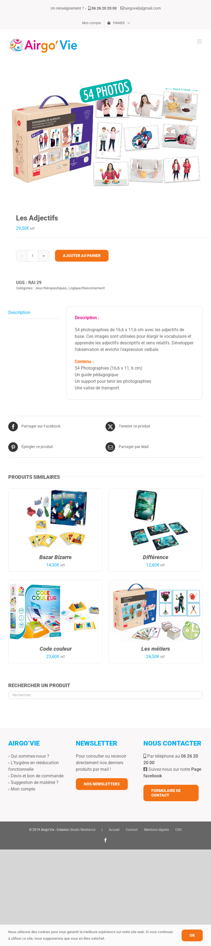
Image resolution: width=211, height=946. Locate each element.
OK (192, 935)
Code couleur (56, 648)
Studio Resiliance (82, 830)
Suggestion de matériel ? (35, 782)
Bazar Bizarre (55, 557)
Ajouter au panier (82, 255)
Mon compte (23, 789)
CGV (178, 830)
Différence (155, 557)
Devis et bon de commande (37, 775)
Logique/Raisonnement (86, 288)
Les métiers (155, 648)
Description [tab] (19, 312)
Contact (132, 830)
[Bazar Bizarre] (55, 491)
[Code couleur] (55, 583)
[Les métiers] (155, 583)
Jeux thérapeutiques (51, 288)
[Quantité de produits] (32, 255)
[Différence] (155, 491)
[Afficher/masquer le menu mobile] (200, 41)
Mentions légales (156, 830)
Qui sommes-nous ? (30, 756)
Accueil (114, 830)
